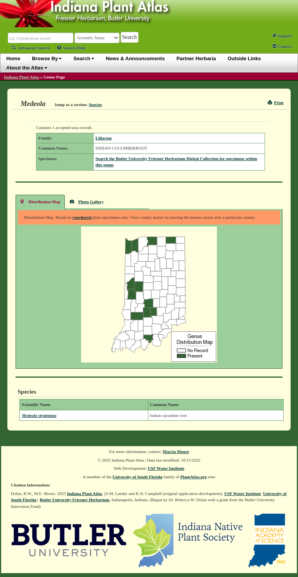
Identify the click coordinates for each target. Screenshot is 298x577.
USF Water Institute (166, 468)
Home (13, 58)
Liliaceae (103, 138)
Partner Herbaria (196, 58)
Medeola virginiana (39, 415)
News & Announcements (135, 58)
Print (276, 102)
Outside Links (244, 58)
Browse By (47, 58)
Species (95, 104)
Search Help (71, 47)
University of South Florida (138, 476)
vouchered (82, 217)
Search (83, 58)
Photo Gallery (87, 201)
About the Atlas (26, 68)
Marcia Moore (176, 451)
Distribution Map (40, 201)
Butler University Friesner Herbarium (74, 499)
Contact (282, 46)
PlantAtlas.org (193, 476)
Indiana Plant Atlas (21, 77)
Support (282, 35)
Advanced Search (31, 47)
